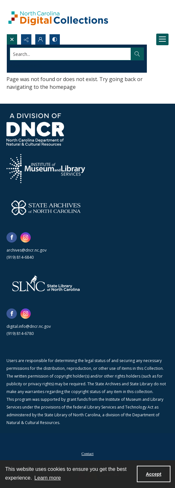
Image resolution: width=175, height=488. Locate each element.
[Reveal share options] (26, 39)
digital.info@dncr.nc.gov (28, 326)
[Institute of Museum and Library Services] (45, 168)
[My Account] (40, 39)
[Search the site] (70, 54)
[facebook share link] (11, 237)
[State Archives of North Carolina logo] (45, 208)
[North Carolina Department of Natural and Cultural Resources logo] (35, 129)
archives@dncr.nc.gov (26, 250)
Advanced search (26, 65)
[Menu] (162, 39)
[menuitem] (87, 453)
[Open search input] (12, 39)
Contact (87, 454)
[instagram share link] (25, 237)
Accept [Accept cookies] (153, 474)
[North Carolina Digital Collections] (58, 17)
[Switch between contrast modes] (54, 39)
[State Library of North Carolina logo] (45, 284)
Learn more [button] (47, 478)
